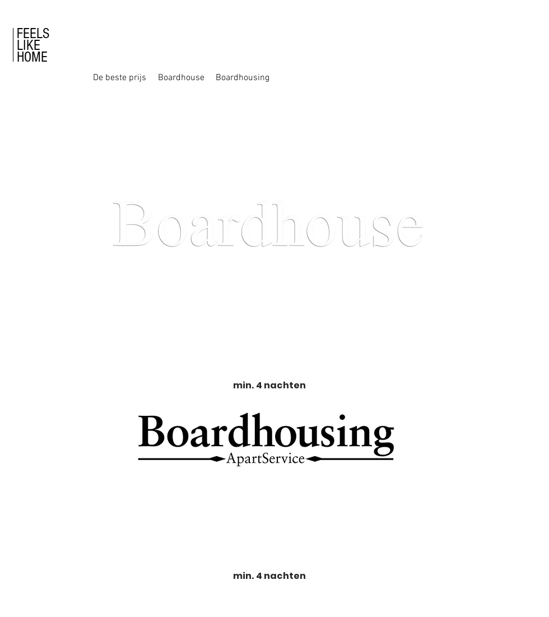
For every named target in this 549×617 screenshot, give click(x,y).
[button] (441, 78)
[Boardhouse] (181, 78)
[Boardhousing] (242, 78)
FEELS (33, 33)
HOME (32, 57)
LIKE (28, 45)
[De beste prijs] (119, 78)
